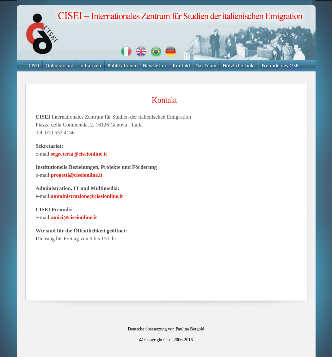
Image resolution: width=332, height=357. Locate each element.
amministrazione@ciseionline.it (87, 196)
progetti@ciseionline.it (76, 175)
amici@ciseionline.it (74, 217)
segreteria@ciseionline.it (79, 154)
